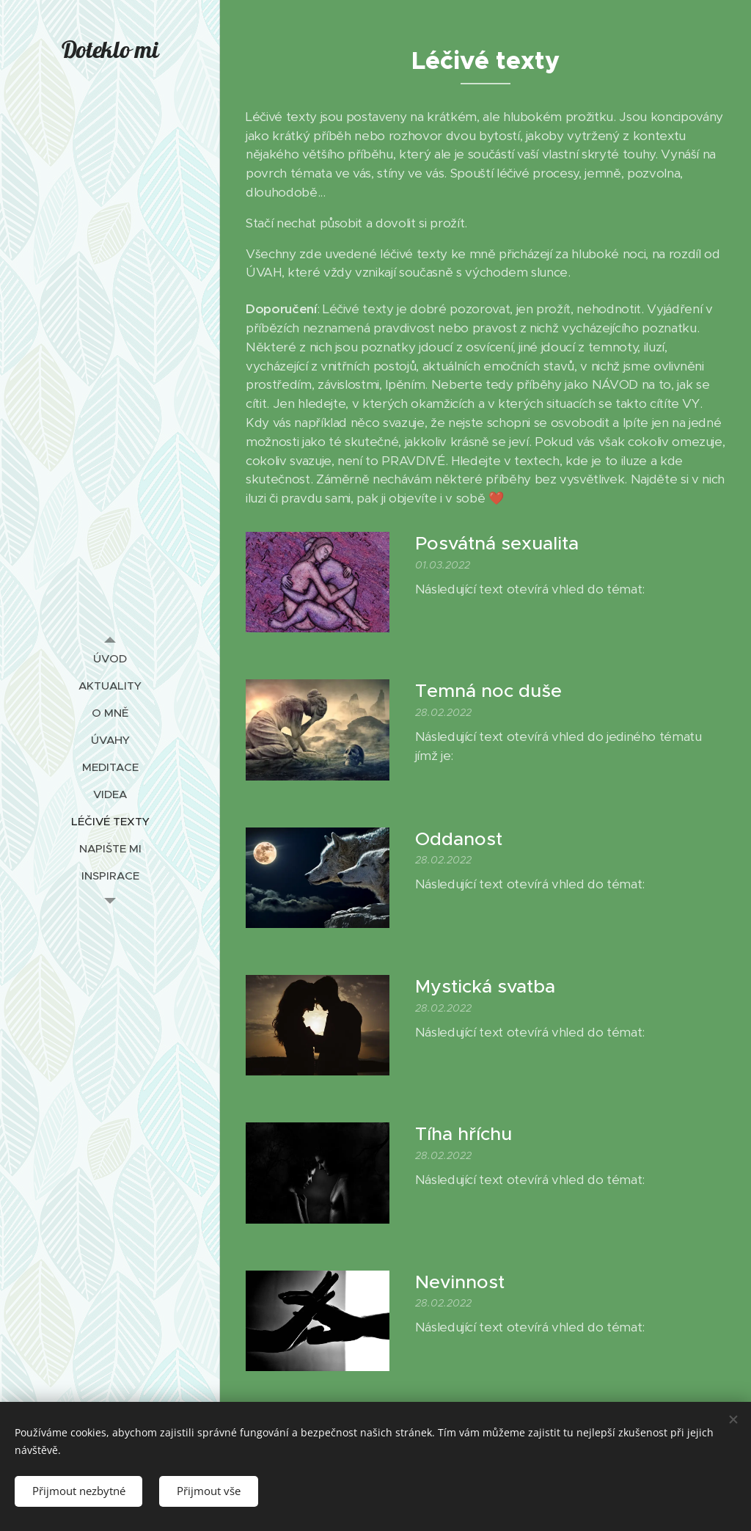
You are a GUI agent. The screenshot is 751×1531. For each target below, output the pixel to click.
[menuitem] (110, 658)
